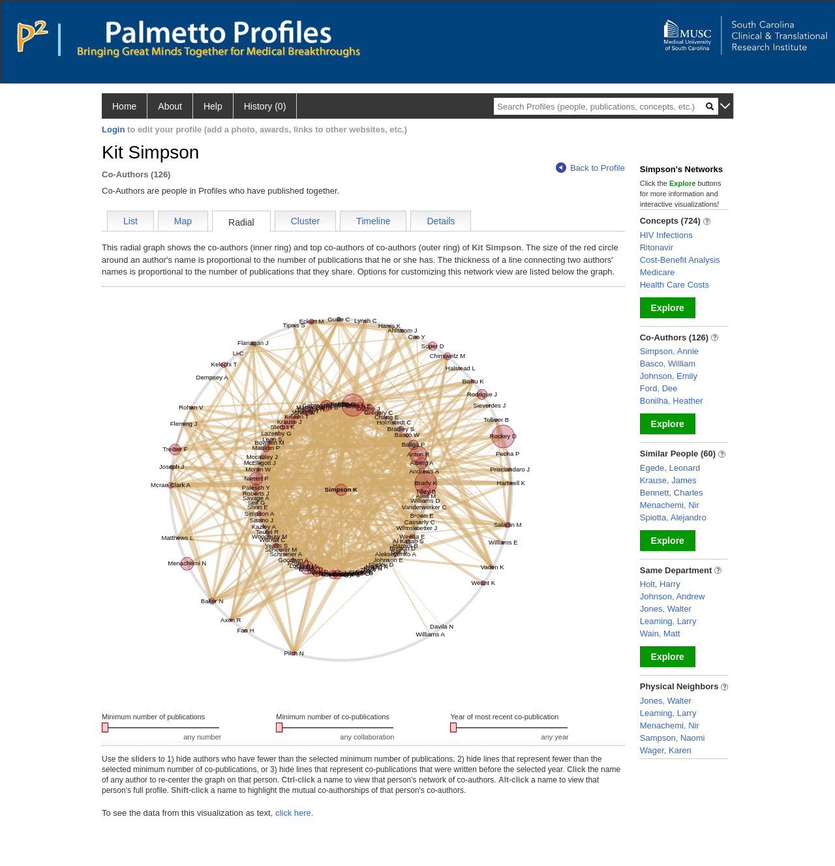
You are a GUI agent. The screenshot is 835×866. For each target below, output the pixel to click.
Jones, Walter (665, 609)
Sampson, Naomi (672, 738)
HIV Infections (666, 235)
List (130, 221)
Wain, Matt (660, 633)
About (170, 106)
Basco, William (667, 363)
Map (183, 221)
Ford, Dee (659, 388)
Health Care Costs (674, 285)
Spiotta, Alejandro (673, 517)
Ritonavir (656, 247)
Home (124, 106)
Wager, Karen (665, 750)
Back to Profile (590, 168)
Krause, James (668, 480)
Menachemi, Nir (669, 505)
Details (441, 221)
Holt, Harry (660, 584)
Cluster (305, 221)
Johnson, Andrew (672, 596)
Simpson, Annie (669, 351)
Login (113, 129)
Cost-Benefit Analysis (680, 260)
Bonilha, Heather (671, 401)
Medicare (657, 272)
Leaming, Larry (668, 621)
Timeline (373, 221)
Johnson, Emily (668, 376)
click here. (294, 813)
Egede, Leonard (670, 468)
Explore (667, 308)
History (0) (265, 106)
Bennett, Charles (671, 493)
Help (213, 106)
